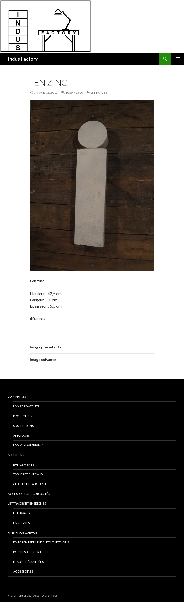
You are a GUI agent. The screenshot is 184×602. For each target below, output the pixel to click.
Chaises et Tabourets (30, 484)
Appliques (21, 435)
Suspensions (23, 426)
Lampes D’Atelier (26, 406)
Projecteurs (23, 416)
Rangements (23, 465)
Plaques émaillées (28, 562)
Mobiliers (16, 455)
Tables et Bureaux (28, 474)
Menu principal (177, 59)
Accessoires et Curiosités (29, 494)
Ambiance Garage (22, 533)
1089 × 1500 (74, 93)
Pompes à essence (27, 552)
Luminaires (17, 397)
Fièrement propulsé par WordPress (33, 596)
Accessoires (23, 571)
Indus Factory (23, 59)
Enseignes (21, 523)
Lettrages (98, 93)
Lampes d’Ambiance (28, 445)
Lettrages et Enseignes (27, 503)
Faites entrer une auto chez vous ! (42, 542)
